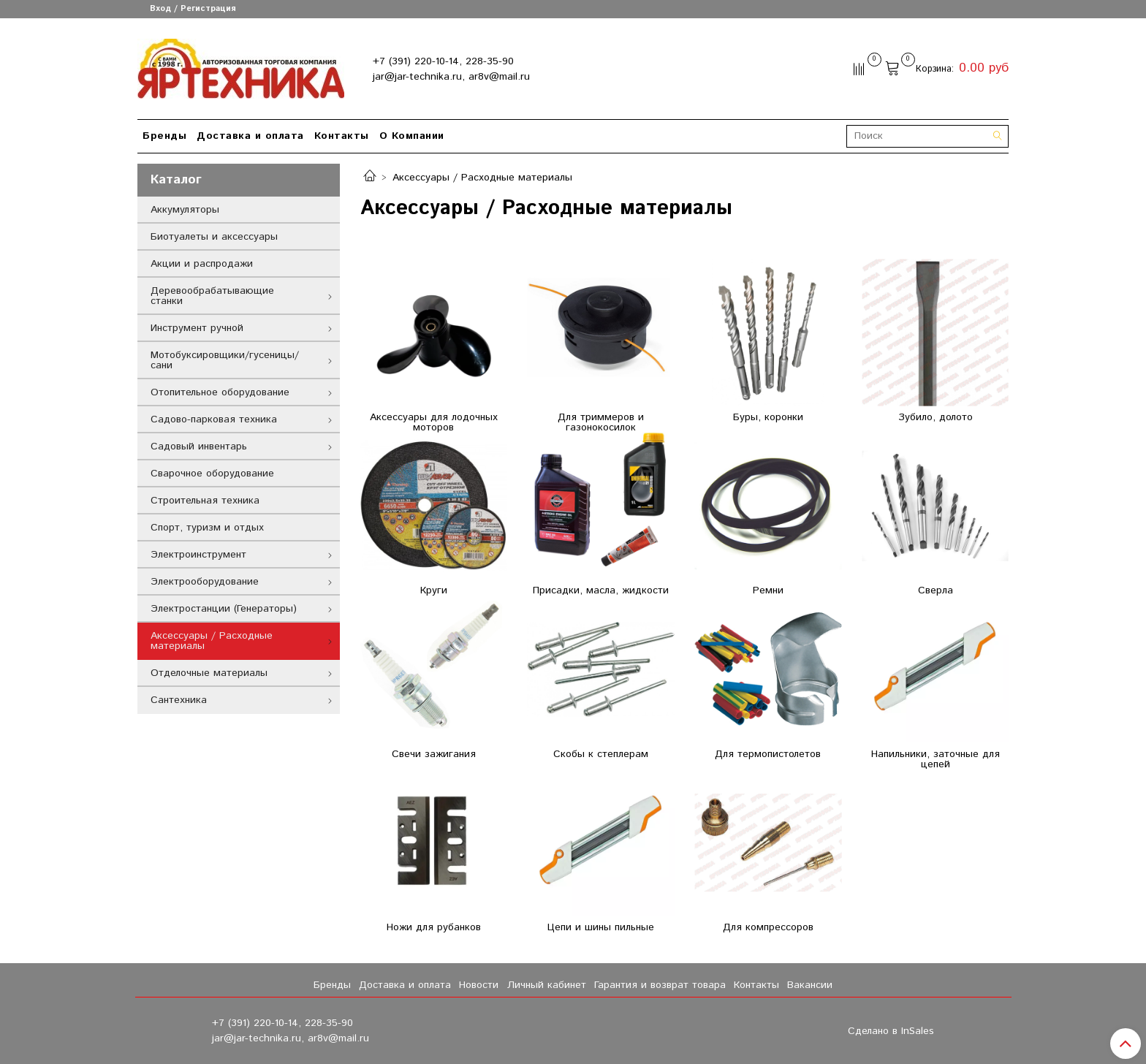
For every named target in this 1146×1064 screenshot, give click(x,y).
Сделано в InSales (891, 1031)
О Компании (411, 136)
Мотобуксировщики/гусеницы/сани (225, 360)
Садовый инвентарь (199, 446)
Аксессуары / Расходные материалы (212, 640)
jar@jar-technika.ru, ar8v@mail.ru (451, 76)
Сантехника (179, 700)
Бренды (164, 136)
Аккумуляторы (185, 209)
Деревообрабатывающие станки (212, 296)
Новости (478, 985)
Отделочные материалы (209, 673)
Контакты (341, 136)
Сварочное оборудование (212, 473)
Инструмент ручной (197, 328)
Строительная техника (205, 500)
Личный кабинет (546, 985)
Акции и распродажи (202, 263)
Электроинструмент (198, 554)
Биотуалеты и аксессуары (214, 236)
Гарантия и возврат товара (660, 985)
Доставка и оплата (250, 136)
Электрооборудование (205, 581)
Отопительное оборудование (220, 392)
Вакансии (809, 985)
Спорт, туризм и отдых (207, 527)
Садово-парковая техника (214, 419)
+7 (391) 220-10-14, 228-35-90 (443, 61)
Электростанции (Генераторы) (224, 608)
